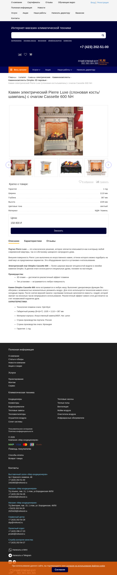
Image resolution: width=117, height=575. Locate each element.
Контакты (15, 18)
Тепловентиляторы (17, 414)
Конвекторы (13, 403)
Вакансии (80, 13)
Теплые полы (63, 403)
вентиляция (42, 40)
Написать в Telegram (22, 555)
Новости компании (16, 363)
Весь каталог (18, 70)
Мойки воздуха (64, 410)
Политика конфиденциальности (20, 431)
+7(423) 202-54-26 (16, 508)
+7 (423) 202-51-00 (94, 47)
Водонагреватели (16, 407)
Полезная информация (21, 8)
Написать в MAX (20, 550)
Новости (41, 8)
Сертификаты (34, 2)
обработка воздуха (54, 40)
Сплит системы (15, 422)
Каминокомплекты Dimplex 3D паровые (27, 80)
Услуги (14, 13)
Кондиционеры (15, 399)
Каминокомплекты (61, 77)
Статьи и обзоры (16, 359)
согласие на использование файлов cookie (85, 566)
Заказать (58, 230)
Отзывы (49, 2)
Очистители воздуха (66, 414)
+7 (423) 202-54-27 (16, 542)
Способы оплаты (16, 455)
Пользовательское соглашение (20, 429)
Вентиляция (62, 407)
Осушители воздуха (17, 418)
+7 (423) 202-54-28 (16, 520)
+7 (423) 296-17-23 (16, 531)
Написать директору (61, 13)
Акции (25, 13)
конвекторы (67, 40)
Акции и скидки (15, 366)
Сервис (11, 386)
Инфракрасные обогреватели (70, 418)
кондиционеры (16, 40)
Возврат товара (15, 458)
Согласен (60, 569)
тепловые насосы (30, 40)
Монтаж (12, 382)
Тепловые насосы (65, 399)
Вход (93, 2)
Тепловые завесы (16, 410)
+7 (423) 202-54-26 (16, 494)
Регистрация (103, 2)
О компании (16, 2)
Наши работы (40, 13)
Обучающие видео (66, 2)
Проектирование (16, 379)
